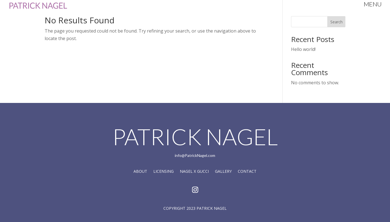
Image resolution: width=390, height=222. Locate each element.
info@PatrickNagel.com (195, 155)
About (140, 171)
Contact (247, 171)
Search (336, 21)
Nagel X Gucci (194, 171)
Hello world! (303, 49)
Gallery (223, 171)
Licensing (163, 171)
